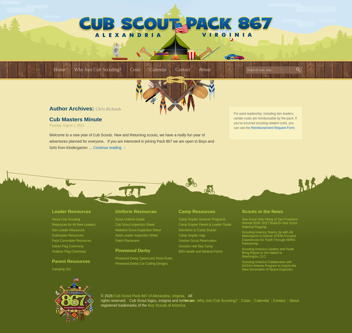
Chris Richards (108, 109)
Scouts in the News (262, 211)
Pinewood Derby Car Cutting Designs (141, 264)
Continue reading (109, 148)
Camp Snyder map (192, 235)
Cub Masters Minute (75, 119)
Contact (182, 69)
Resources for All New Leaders (74, 224)
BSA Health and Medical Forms (201, 251)
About (205, 69)
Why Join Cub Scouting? (97, 69)
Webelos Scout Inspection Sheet (138, 230)
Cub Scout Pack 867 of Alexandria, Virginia (149, 296)
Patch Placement (127, 241)
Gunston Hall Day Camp (196, 246)
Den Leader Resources (68, 230)
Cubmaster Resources (67, 235)
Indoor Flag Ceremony (67, 246)
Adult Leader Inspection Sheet (136, 235)
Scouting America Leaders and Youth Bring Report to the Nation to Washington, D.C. (268, 253)
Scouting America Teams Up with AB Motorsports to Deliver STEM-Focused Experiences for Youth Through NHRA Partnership (269, 237)
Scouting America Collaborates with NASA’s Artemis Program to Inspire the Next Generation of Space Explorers (269, 266)
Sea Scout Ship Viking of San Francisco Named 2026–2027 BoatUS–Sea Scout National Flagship (270, 223)
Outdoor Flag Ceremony (69, 251)
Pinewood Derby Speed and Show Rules (144, 258)
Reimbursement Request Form (272, 128)
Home (59, 69)
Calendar (158, 69)
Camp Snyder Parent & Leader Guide (205, 224)
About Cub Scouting (66, 219)
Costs (135, 69)
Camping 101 (61, 269)
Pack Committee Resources (71, 241)
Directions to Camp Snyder (197, 230)
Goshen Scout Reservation (197, 241)
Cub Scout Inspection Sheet (135, 224)
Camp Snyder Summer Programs (202, 219)
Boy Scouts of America (166, 305)
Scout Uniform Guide (130, 219)
